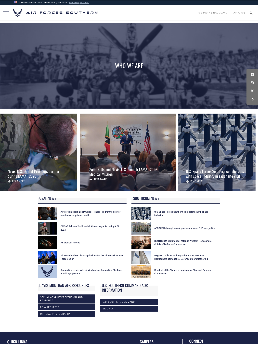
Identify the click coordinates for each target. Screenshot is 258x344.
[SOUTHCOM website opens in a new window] (212, 13)
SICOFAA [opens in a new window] (108, 308)
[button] (80, 2)
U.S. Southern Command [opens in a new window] (119, 302)
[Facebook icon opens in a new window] (252, 74)
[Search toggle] (252, 12)
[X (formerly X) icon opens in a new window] (252, 91)
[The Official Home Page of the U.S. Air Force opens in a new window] (239, 13)
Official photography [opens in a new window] (55, 314)
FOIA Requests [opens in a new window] (49, 307)
